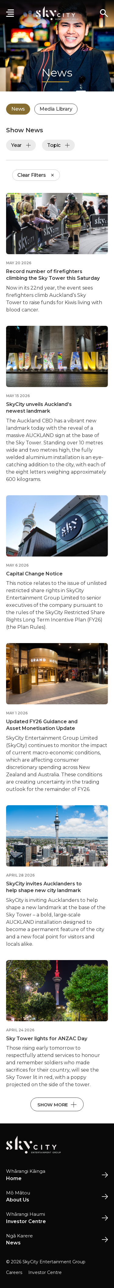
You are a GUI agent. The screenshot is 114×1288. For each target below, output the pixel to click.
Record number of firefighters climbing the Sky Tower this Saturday (53, 275)
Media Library (56, 109)
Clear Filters (36, 175)
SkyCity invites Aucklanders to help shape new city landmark (44, 887)
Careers (14, 1272)
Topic (58, 145)
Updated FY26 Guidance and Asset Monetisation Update (42, 725)
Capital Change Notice (34, 574)
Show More (57, 1105)
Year (21, 145)
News (18, 109)
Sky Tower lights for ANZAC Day (46, 1038)
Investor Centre (45, 1272)
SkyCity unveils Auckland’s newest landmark (39, 407)
